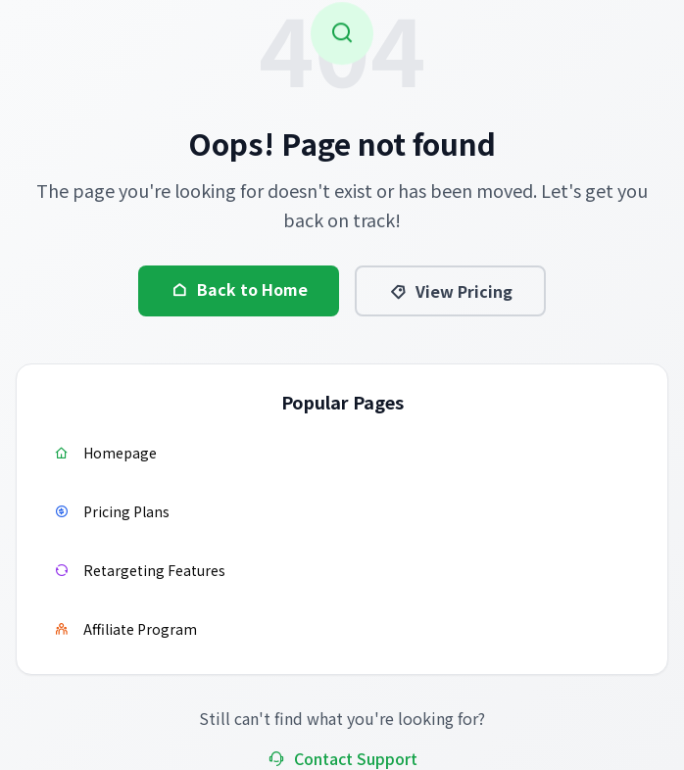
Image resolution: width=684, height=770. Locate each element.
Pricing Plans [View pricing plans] (111, 511)
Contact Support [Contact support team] (342, 758)
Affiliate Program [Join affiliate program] (124, 629)
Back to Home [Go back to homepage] (239, 289)
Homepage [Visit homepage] (104, 452)
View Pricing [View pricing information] (450, 291)
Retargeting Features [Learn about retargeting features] (138, 570)
